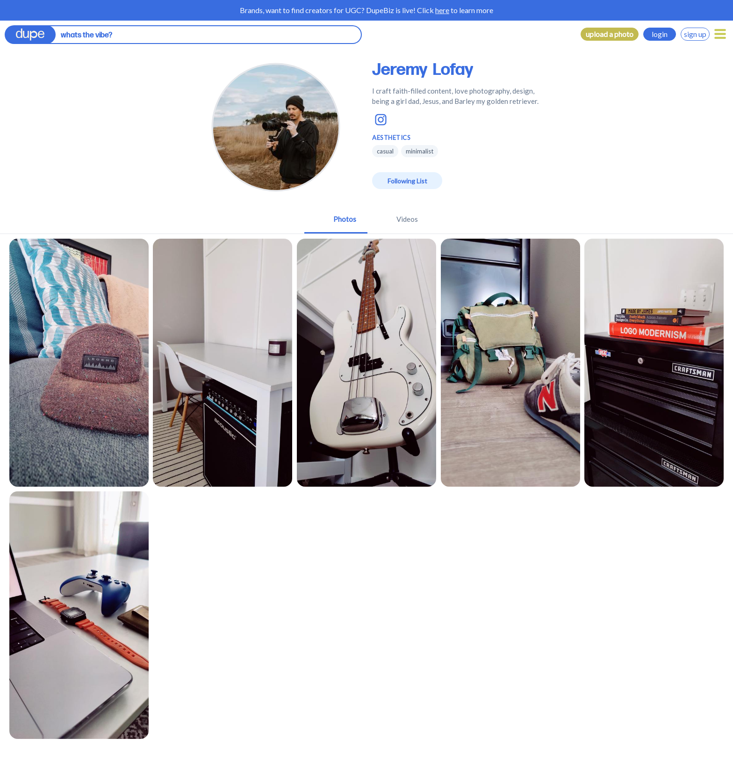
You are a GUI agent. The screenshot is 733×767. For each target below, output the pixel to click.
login (660, 33)
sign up (695, 33)
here (442, 10)
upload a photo (609, 33)
